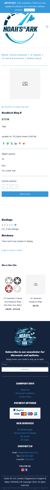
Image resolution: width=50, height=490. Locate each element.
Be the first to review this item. (15, 107)
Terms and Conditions (25, 393)
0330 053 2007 (27, 456)
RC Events (25, 436)
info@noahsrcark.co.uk (28, 452)
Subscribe (25, 369)
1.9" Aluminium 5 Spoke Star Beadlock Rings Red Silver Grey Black (12, 301)
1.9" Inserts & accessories (13, 58)
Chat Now (29, 459)
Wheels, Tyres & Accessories (14, 55)
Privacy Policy (25, 397)
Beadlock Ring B (34, 58)
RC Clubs (25, 440)
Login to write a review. (12, 250)
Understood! (29, 10)
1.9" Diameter (35, 55)
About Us (25, 390)
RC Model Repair (25, 430)
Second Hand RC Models (25, 433)
